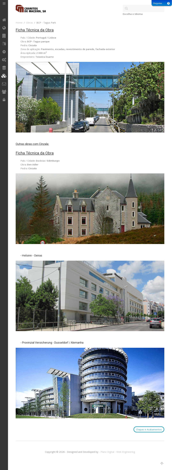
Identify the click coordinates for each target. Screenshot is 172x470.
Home (19, 22)
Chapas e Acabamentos (149, 429)
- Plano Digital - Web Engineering (117, 451)
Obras (29, 22)
